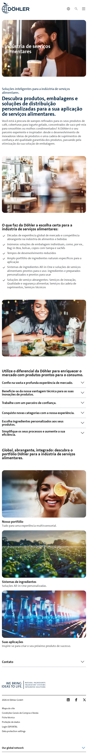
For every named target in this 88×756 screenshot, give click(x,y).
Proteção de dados (11, 722)
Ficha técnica (8, 717)
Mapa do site (8, 708)
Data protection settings (14, 731)
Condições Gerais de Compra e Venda (20, 712)
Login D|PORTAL (9, 726)
